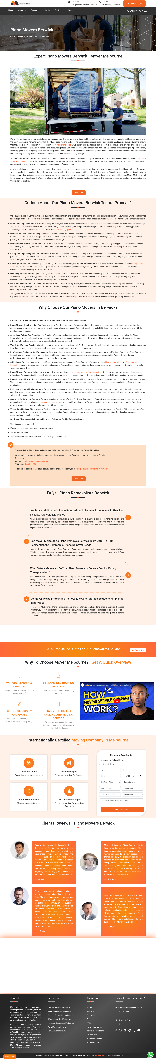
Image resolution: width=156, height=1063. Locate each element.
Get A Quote (78, 193)
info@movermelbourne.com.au (84, 4)
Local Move (119, 764)
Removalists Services (95, 1032)
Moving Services (93, 1048)
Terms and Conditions (95, 1036)
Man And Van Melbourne (57, 1036)
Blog (88, 1024)
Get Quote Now (137, 651)
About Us (22, 10)
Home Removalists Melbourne (59, 1017)
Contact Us (72, 10)
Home (10, 10)
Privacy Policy (92, 1040)
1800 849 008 (122, 1017)
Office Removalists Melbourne (59, 1024)
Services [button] (35, 10)
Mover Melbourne (64, 145)
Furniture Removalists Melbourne (60, 1020)
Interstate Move (108, 768)
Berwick (29, 36)
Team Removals (100, 1061)
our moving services (46, 404)
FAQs (47, 10)
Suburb (20, 36)
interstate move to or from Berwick (84, 374)
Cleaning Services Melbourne (59, 1013)
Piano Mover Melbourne (57, 1032)
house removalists (114, 364)
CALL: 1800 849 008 (137, 11)
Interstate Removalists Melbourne (61, 1028)
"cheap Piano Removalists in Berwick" (92, 470)
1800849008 (30, 465)
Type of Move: (105, 764)
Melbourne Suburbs (94, 1044)
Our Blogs (59, 10)
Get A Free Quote (134, 3)
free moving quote (63, 231)
